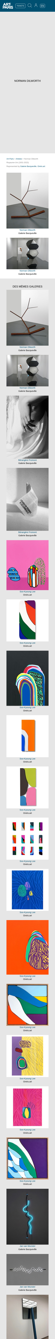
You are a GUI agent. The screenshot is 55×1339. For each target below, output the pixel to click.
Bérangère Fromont (27, 460)
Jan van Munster (27, 1246)
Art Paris (10, 159)
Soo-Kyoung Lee (27, 591)
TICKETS (20, 6)
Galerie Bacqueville (28, 166)
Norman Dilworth (27, 230)
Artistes (19, 159)
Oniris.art (41, 166)
